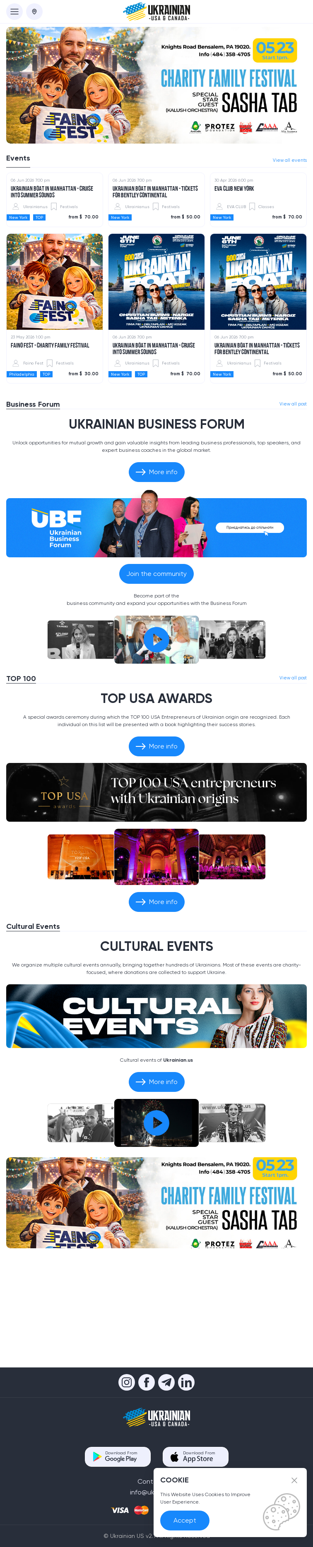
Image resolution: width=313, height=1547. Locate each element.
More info (157, 568)
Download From (121, 1457)
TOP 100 (21, 774)
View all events (290, 160)
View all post (293, 500)
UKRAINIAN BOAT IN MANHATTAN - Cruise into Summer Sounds (52, 288)
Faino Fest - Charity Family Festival (50, 442)
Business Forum (33, 500)
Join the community (156, 670)
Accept (184, 1520)
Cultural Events (33, 1022)
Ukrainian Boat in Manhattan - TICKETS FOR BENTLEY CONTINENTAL (155, 288)
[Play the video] (156, 736)
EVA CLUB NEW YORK (234, 285)
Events (18, 158)
